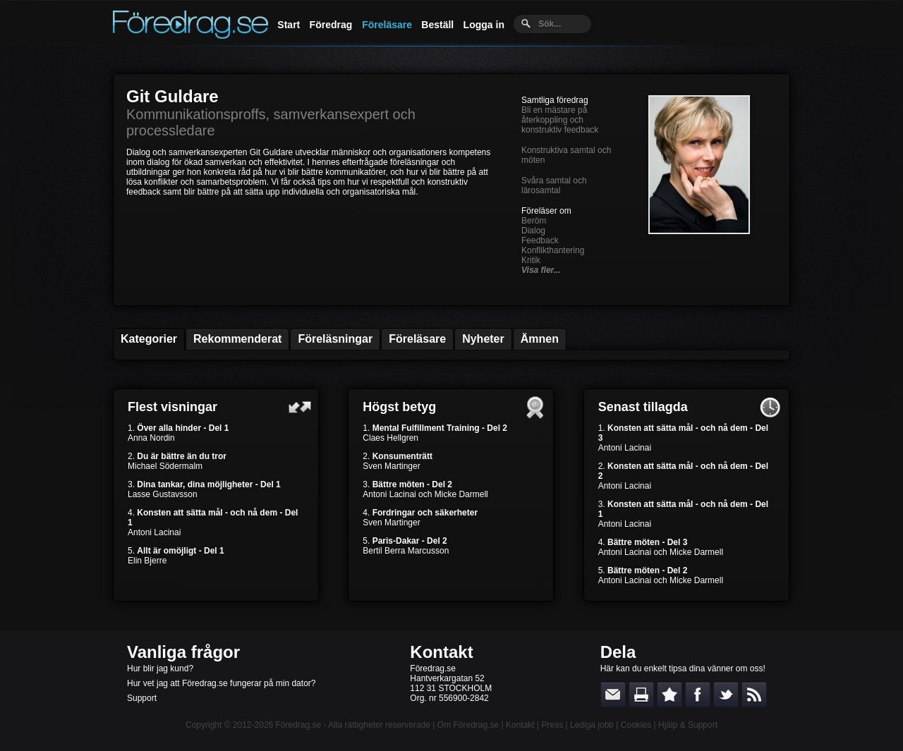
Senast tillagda (643, 407)
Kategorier (149, 339)
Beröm (533, 221)
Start (288, 24)
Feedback (540, 240)
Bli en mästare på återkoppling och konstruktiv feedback (559, 120)
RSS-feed (754, 694)
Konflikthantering (552, 250)
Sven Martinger (391, 466)
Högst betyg (399, 407)
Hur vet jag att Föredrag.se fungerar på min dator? (221, 683)
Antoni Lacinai (154, 532)
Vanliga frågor (183, 651)
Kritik (530, 260)
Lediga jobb (592, 725)
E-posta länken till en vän (613, 694)
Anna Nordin (151, 438)
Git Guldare (172, 96)
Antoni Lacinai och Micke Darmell (425, 494)
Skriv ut (641, 694)
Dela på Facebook (697, 694)
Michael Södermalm (165, 466)
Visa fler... (541, 270)
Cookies (636, 725)
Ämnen (540, 339)
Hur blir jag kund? (160, 668)
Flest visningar (172, 407)
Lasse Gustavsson (163, 494)
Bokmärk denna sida (669, 694)
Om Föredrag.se (468, 725)
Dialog (533, 231)
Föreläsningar (335, 339)
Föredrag (331, 24)
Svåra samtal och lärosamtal (554, 185)
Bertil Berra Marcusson (406, 551)
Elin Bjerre (147, 561)
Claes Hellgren (390, 438)
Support (142, 698)
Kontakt (441, 651)
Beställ (437, 24)
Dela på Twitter (726, 694)
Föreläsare (387, 24)
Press (552, 725)
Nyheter (483, 339)
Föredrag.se (299, 725)
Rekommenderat (237, 339)
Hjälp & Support (687, 725)
